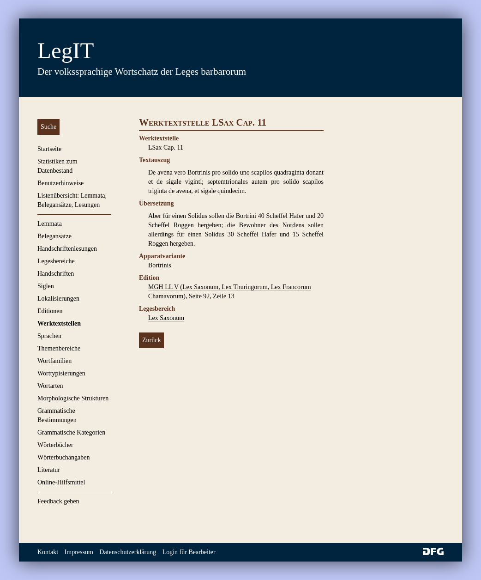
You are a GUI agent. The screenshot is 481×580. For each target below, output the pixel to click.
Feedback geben (58, 501)
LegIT (65, 50)
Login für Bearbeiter (189, 552)
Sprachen (49, 335)
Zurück (151, 340)
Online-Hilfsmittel (61, 482)
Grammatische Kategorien (71, 432)
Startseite (49, 148)
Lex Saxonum (166, 317)
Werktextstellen (59, 323)
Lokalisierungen (58, 298)
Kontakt (47, 552)
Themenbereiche (58, 348)
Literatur (48, 469)
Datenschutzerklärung (127, 552)
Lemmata (49, 223)
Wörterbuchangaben (63, 457)
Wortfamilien (54, 360)
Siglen (45, 286)
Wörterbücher (55, 444)
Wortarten (50, 385)
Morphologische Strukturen (72, 398)
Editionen (49, 311)
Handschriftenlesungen (67, 248)
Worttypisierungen (61, 373)
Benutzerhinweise (60, 183)
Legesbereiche (56, 261)
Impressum (79, 552)
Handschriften (55, 273)
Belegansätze (54, 236)
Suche (48, 126)
